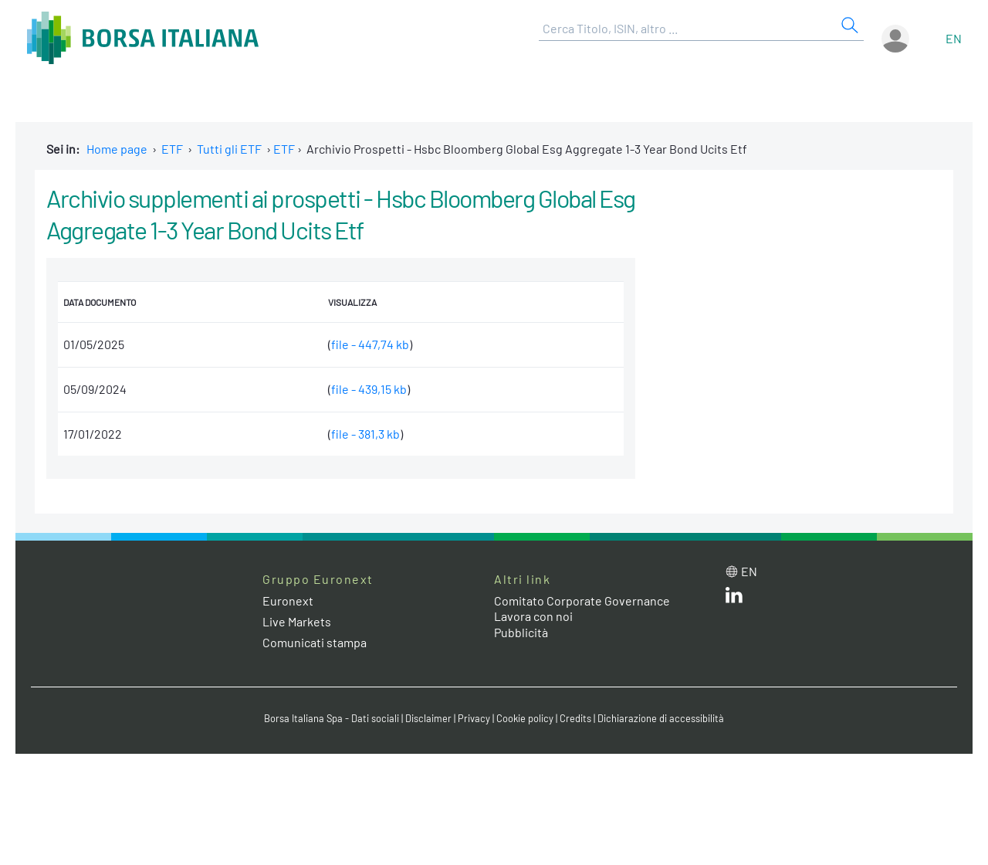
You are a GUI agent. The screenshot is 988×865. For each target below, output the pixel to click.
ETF (172, 148)
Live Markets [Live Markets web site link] (296, 621)
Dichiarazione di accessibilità (660, 718)
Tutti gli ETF (229, 148)
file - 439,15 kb (369, 389)
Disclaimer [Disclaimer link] (428, 718)
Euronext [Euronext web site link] (287, 600)
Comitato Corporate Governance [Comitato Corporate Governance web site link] (582, 600)
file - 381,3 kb (365, 433)
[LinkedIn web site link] (734, 598)
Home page (116, 148)
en (954, 38)
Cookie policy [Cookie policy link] (524, 718)
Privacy (474, 718)
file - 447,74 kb (370, 344)
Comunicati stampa (314, 642)
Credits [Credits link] (575, 718)
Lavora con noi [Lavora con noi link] (533, 616)
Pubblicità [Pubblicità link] (521, 632)
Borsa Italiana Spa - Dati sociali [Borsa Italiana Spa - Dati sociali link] (331, 718)
